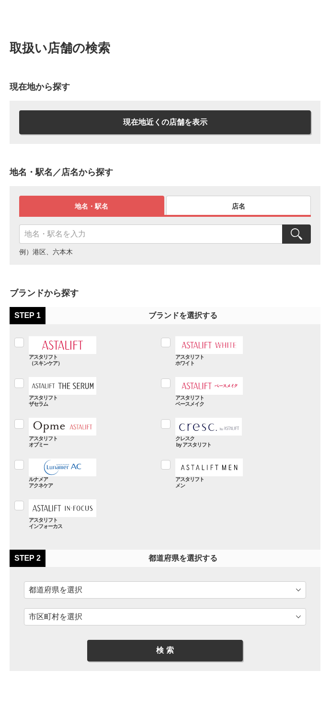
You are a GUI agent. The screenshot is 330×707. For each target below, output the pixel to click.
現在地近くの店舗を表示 (165, 122)
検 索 (164, 650)
